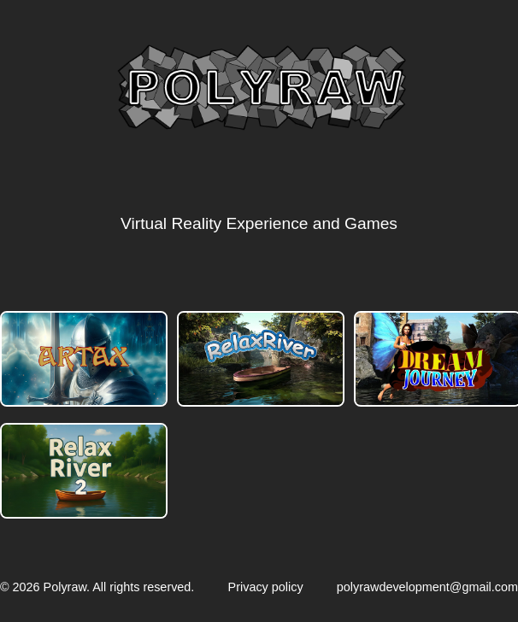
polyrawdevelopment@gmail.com (427, 587)
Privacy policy (265, 587)
